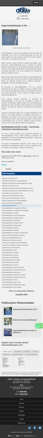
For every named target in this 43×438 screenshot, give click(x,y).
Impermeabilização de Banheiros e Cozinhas (14, 275)
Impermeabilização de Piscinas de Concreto (13, 277)
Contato (21, 419)
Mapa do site (21, 423)
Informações (8, 173)
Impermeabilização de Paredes (10, 252)
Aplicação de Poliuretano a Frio (10, 185)
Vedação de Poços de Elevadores (11, 247)
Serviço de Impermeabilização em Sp (12, 237)
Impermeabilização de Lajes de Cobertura (13, 267)
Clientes (21, 411)
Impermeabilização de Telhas (9, 279)
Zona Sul (35, 351)
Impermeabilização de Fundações (11, 260)
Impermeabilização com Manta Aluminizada (13, 215)
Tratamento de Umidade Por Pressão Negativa (14, 242)
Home (21, 399)
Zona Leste (6, 354)
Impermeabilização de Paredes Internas (12, 223)
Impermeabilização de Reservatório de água (13, 284)
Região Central (7, 351)
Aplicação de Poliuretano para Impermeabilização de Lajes (17, 188)
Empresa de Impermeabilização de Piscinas (13, 198)
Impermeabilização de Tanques (10, 228)
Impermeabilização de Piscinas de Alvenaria (13, 270)
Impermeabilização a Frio (9, 205)
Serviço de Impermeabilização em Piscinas (13, 235)
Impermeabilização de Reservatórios (11, 225)
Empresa (21, 403)
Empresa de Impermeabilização (10, 257)
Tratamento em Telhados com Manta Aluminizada (15, 245)
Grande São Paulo (17, 354)
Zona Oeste (26, 351)
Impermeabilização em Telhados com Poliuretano (15, 232)
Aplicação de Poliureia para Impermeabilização (14, 181)
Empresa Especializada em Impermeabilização (14, 200)
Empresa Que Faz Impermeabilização (12, 203)
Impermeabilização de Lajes (9, 250)
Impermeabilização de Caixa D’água (11, 287)
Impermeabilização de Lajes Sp (10, 265)
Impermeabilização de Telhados (10, 230)
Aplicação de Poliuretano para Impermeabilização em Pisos (18, 190)
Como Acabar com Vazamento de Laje (12, 193)
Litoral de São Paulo (31, 354)
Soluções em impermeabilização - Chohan (23, 10)
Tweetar (4, 165)
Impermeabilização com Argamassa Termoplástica (15, 210)
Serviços (21, 407)
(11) (23, 16)
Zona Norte (17, 351)
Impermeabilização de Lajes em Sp (11, 282)
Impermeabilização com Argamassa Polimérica (14, 208)
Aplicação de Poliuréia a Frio (9, 178)
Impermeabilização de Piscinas (10, 255)
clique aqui (27, 156)
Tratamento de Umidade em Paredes (12, 240)
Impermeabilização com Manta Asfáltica (12, 218)
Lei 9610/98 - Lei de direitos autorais (30, 374)
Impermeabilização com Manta (10, 213)
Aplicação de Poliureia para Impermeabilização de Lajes (17, 183)
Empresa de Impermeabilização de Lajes (13, 195)
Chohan (8, 169)
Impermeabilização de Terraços (10, 262)
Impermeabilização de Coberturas (11, 220)
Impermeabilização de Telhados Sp (11, 272)
